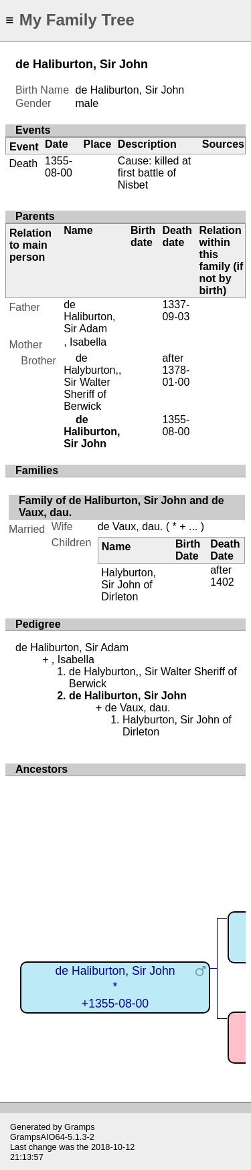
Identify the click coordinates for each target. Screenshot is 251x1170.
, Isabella (85, 342)
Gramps (79, 1127)
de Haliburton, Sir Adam (89, 316)
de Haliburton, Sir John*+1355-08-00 (115, 987)
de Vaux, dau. (130, 526)
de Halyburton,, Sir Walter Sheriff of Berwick (92, 382)
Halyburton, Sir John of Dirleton (128, 584)
